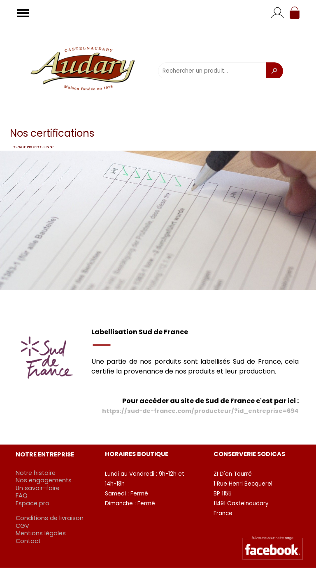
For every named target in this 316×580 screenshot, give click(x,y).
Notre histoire (36, 473)
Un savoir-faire (38, 488)
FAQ (22, 495)
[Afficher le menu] (23, 13)
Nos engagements (44, 480)
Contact (28, 541)
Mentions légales (41, 533)
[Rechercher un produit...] (212, 71)
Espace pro (32, 503)
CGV (22, 526)
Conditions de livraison (50, 518)
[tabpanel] (195, 371)
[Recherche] (274, 71)
